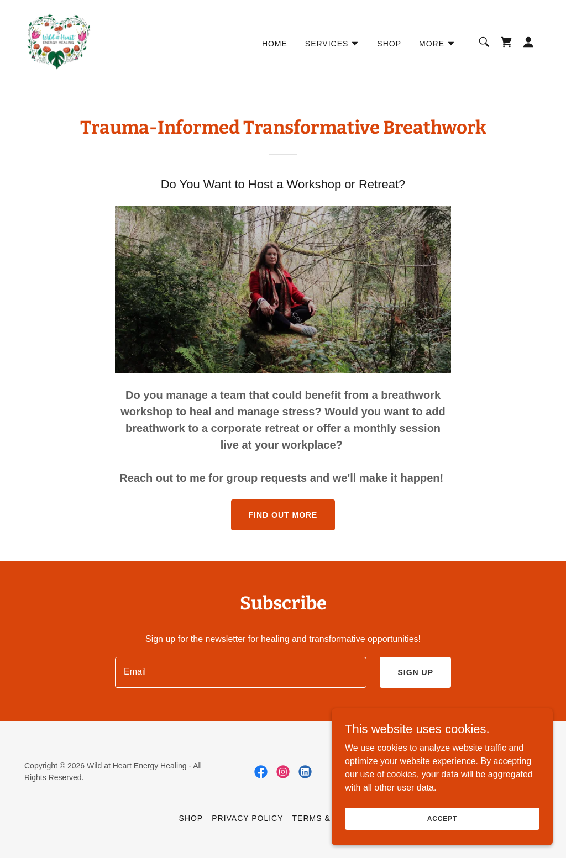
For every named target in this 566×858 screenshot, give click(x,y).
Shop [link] (389, 43)
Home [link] (274, 43)
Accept (442, 818)
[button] (332, 43)
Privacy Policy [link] (247, 818)
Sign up (415, 672)
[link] (59, 41)
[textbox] (240, 672)
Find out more (283, 514)
